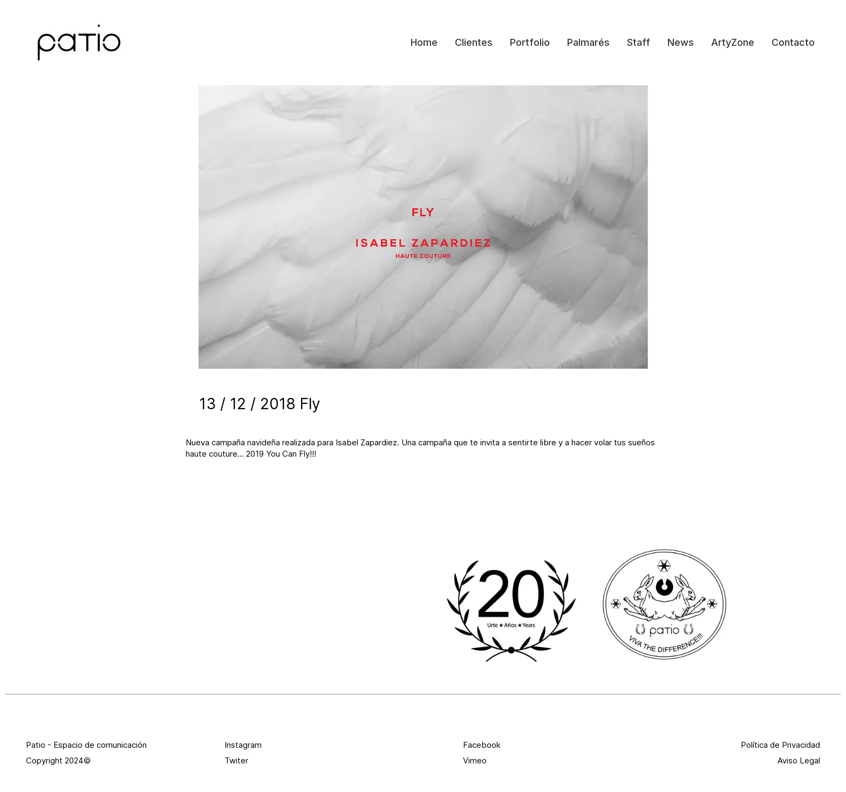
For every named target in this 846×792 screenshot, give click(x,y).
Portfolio (530, 42)
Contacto (793, 42)
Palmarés (588, 42)
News (680, 42)
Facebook (482, 745)
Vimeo (475, 760)
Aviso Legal (798, 760)
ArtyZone (732, 42)
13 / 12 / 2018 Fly (259, 404)
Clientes (474, 42)
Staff (638, 42)
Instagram (243, 745)
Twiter (236, 760)
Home (424, 42)
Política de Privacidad (780, 745)
